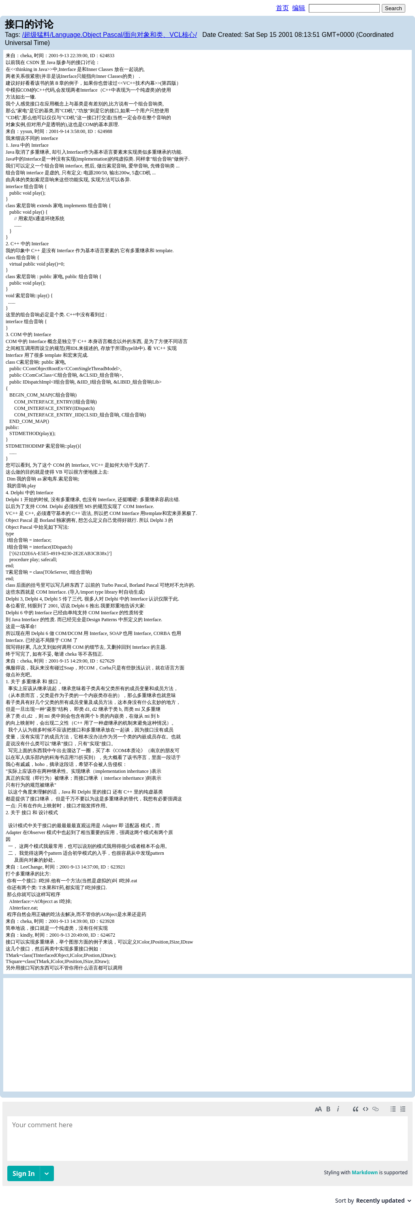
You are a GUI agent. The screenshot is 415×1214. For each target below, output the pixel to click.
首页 (282, 7)
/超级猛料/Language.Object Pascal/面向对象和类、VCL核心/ (109, 34)
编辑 (298, 7)
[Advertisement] (207, 1035)
